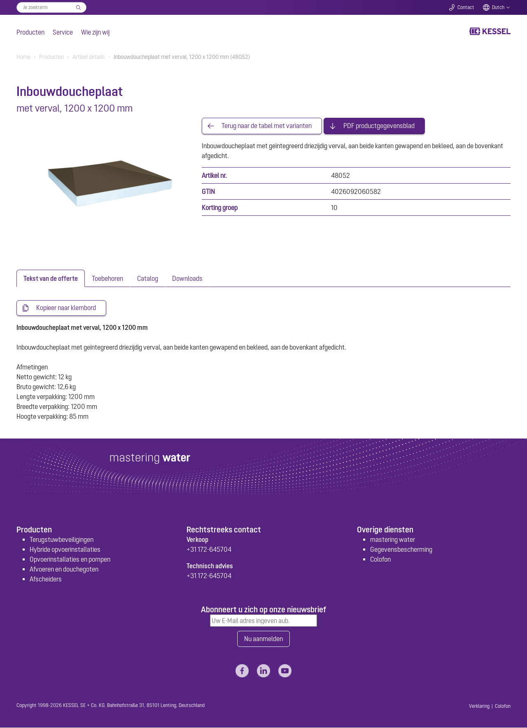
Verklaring (479, 706)
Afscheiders (46, 579)
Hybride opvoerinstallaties (65, 549)
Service (63, 32)
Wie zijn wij (95, 32)
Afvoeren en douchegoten (64, 569)
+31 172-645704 (209, 549)
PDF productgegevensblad (379, 126)
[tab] (50, 278)
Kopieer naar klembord (66, 308)
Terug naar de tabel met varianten (267, 126)
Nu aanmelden (263, 639)
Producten (30, 32)
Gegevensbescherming (401, 549)
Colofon (380, 559)
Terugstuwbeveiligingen (61, 539)
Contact (465, 7)
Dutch (498, 7)
